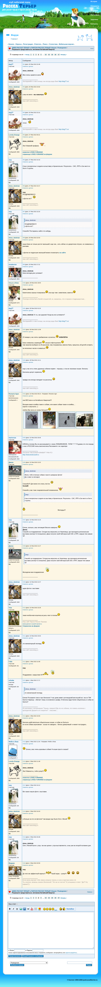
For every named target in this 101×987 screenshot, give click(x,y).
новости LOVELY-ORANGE (33, 152)
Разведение (62, 48)
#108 (24, 546)
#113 (24, 680)
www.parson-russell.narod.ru (32, 624)
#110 (24, 607)
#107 (24, 520)
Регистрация (28, 44)
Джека (11, 462)
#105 (24, 437)
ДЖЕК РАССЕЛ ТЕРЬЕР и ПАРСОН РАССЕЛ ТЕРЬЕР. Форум (34, 48)
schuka (11, 680)
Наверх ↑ (90, 892)
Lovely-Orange (14, 135)
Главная (14, 39)
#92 (24, 87)
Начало (11, 44)
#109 (24, 582)
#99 (24, 264)
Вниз (92, 48)
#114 (24, 716)
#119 (24, 837)
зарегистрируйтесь (71, 952)
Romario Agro (14, 394)
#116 (24, 761)
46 (55, 54)
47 (58, 54)
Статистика (53, 44)
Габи (10, 661)
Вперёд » (64, 54)
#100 (24, 283)
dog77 (11, 64)
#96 (24, 186)
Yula (10, 608)
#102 (24, 329)
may (10, 160)
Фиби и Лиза (13, 741)
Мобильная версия (66, 44)
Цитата (31, 66)
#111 (24, 636)
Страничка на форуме (31, 626)
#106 (24, 462)
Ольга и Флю (14, 283)
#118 (24, 811)
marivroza (12, 438)
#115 (24, 741)
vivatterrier (13, 264)
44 (49, 54)
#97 (24, 211)
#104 (24, 394)
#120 (24, 863)
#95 (24, 160)
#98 (24, 237)
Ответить (37, 44)
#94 (24, 135)
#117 (24, 785)
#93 (24, 112)
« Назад (26, 54)
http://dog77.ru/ (64, 81)
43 (45, 54)
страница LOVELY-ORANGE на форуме (37, 154)
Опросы (18, 44)
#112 (24, 661)
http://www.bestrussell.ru (31, 455)
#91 (24, 64)
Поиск (45, 44)
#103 (24, 360)
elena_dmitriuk (14, 87)
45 (52, 54)
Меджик (12, 863)
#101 (24, 308)
